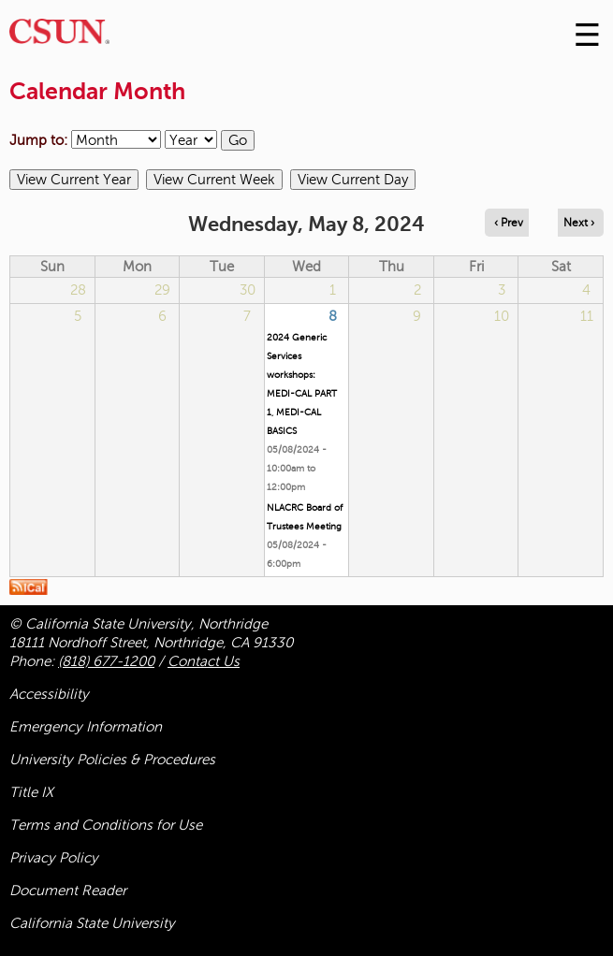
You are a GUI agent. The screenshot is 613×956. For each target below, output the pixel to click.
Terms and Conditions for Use (105, 825)
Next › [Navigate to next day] (578, 222)
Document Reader (67, 890)
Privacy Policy (53, 857)
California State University (92, 923)
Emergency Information (85, 726)
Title (31, 792)
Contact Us (204, 661)
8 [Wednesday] (332, 316)
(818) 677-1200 (106, 661)
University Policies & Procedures (112, 759)
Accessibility (49, 694)
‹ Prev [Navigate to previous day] (508, 222)
